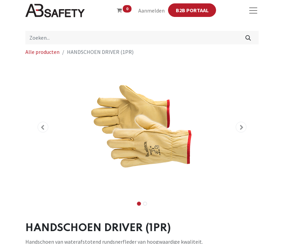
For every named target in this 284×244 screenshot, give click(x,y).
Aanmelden (151, 10)
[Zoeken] (248, 37)
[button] (43, 127)
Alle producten (42, 51)
